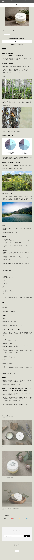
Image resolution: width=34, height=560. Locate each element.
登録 (26, 536)
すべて (5, 518)
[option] (17, 16)
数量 (2, 34)
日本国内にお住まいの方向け (17, 44)
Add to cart (17, 41)
